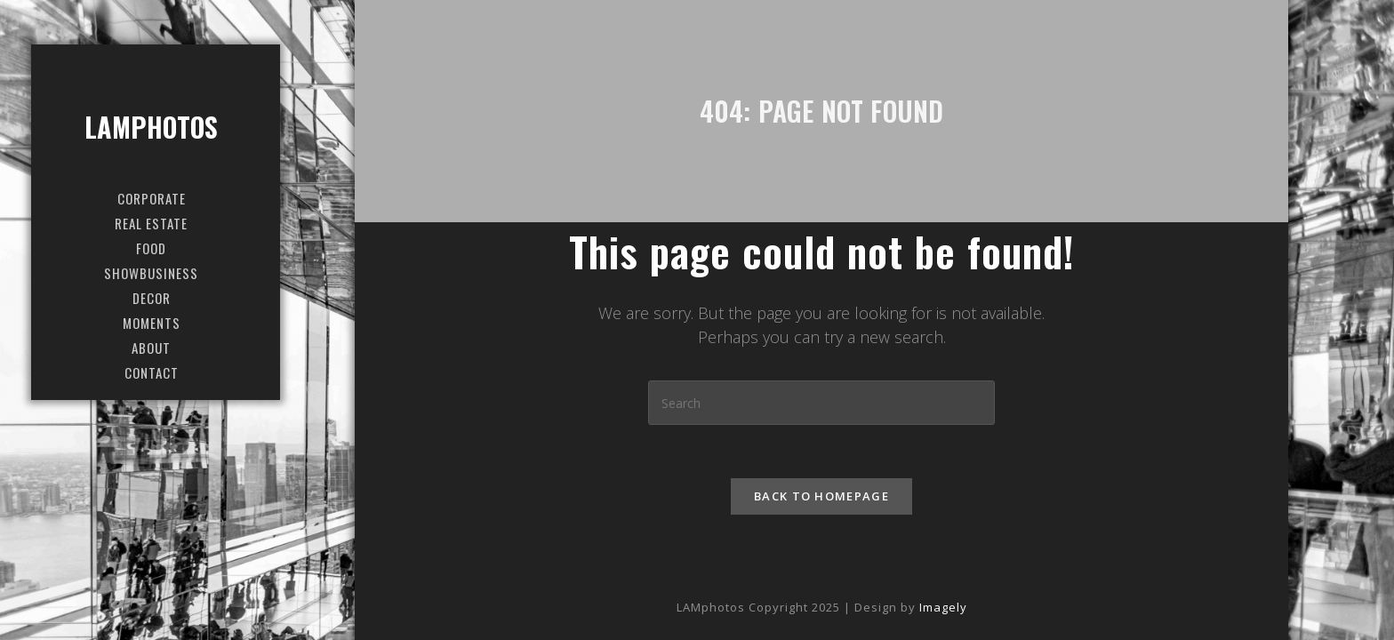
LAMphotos (151, 127)
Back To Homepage (821, 496)
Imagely (943, 607)
